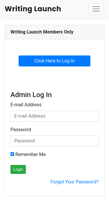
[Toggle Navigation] (96, 9)
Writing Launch (33, 9)
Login (18, 169)
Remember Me (28, 154)
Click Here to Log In (54, 61)
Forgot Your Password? (75, 182)
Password (20, 129)
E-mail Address (26, 104)
